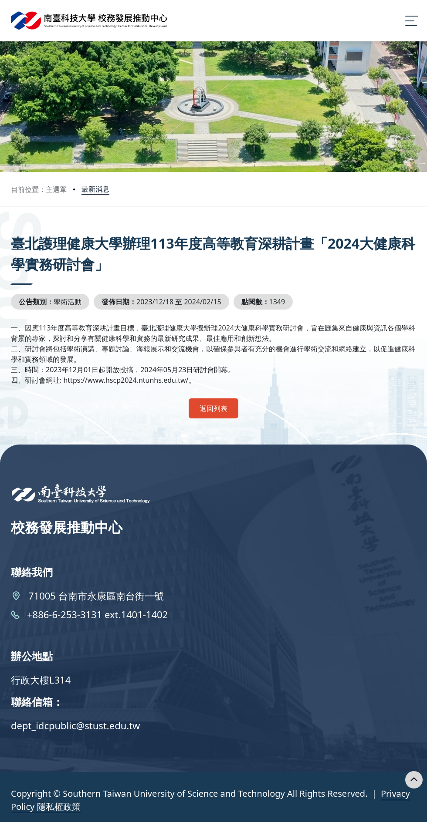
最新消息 (95, 189)
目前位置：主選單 (39, 189)
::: (13, 231)
